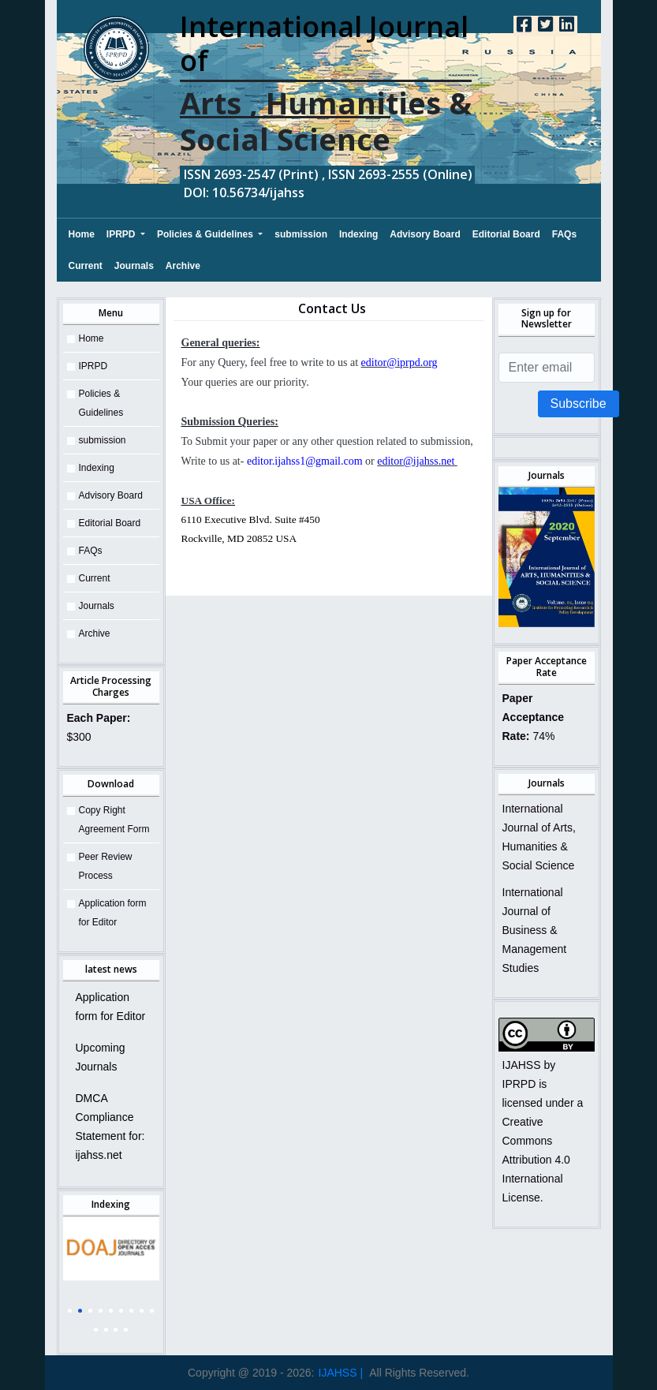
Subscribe (579, 403)
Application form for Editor (113, 913)
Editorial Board (506, 234)
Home (82, 232)
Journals (134, 265)
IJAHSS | (341, 1372)
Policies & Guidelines (206, 234)
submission (300, 234)
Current (86, 265)
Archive (183, 265)
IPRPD (122, 234)
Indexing (358, 234)
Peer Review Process (106, 866)
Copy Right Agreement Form (114, 820)
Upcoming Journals (100, 1057)
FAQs (564, 234)
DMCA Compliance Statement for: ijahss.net (110, 1126)
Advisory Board (425, 234)
